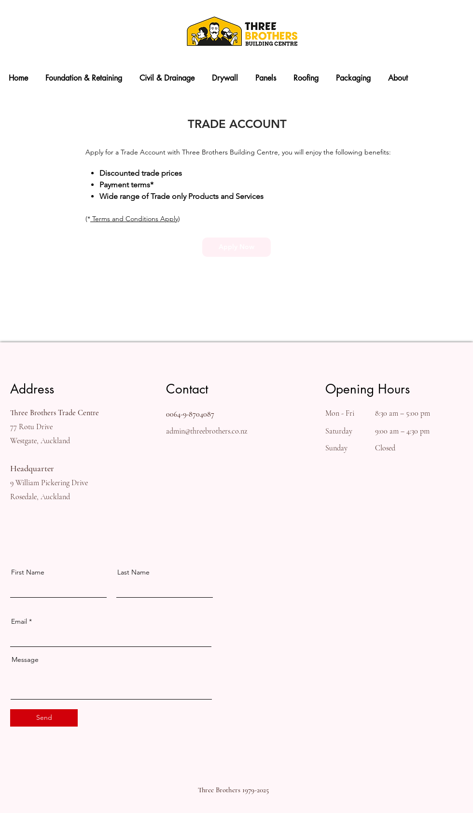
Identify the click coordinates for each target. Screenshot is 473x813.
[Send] (44, 718)
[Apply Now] (236, 247)
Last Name (133, 572)
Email (19, 621)
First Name (27, 572)
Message (25, 659)
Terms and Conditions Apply (134, 218)
